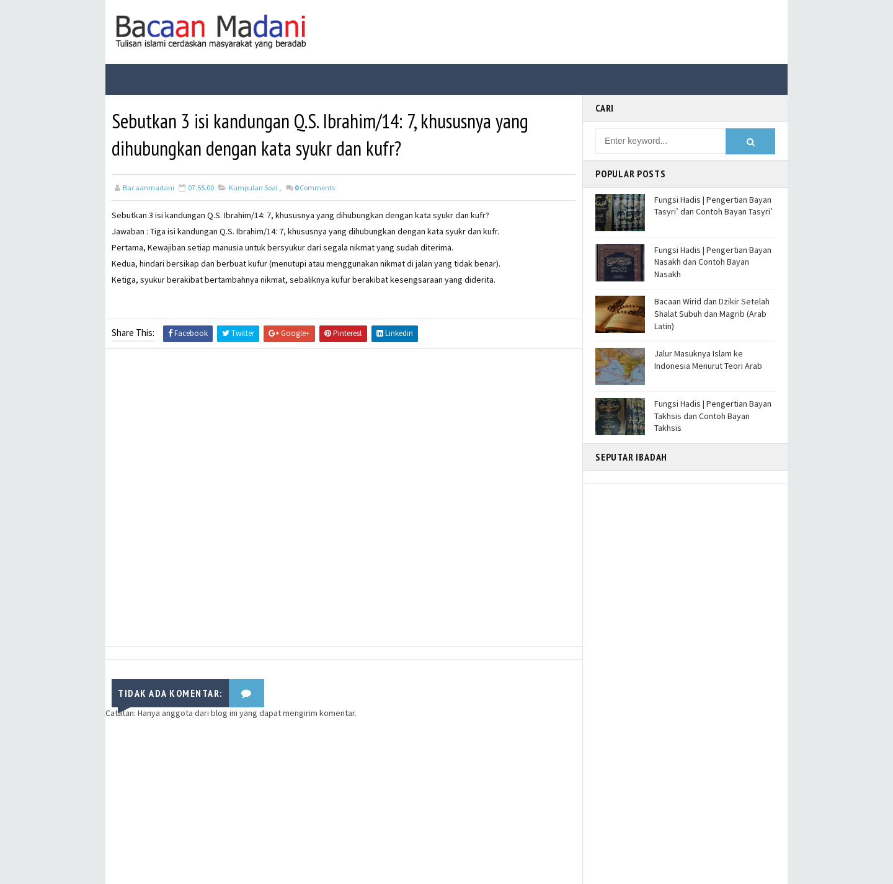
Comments (315, 187)
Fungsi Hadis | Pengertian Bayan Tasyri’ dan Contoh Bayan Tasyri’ (713, 206)
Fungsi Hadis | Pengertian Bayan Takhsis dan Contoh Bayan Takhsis (712, 415)
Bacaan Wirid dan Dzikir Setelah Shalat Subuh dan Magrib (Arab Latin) (712, 313)
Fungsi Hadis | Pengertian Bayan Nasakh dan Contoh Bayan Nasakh (712, 262)
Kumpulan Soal (253, 187)
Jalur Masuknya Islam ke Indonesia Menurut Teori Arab (708, 359)
